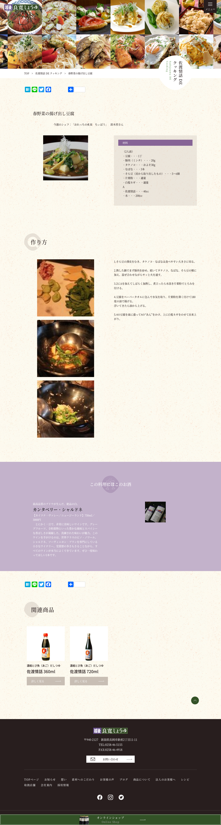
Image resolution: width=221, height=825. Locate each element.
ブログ (123, 779)
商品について (142, 779)
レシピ (185, 779)
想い (64, 779)
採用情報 (63, 785)
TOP (26, 73)
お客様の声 (107, 779)
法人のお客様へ (166, 779)
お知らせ (50, 779)
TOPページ (31, 779)
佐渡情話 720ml (84, 671)
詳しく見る (47, 681)
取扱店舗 (30, 785)
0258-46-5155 (113, 745)
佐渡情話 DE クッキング (48, 73)
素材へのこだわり (83, 779)
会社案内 (46, 785)
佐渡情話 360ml (41, 671)
